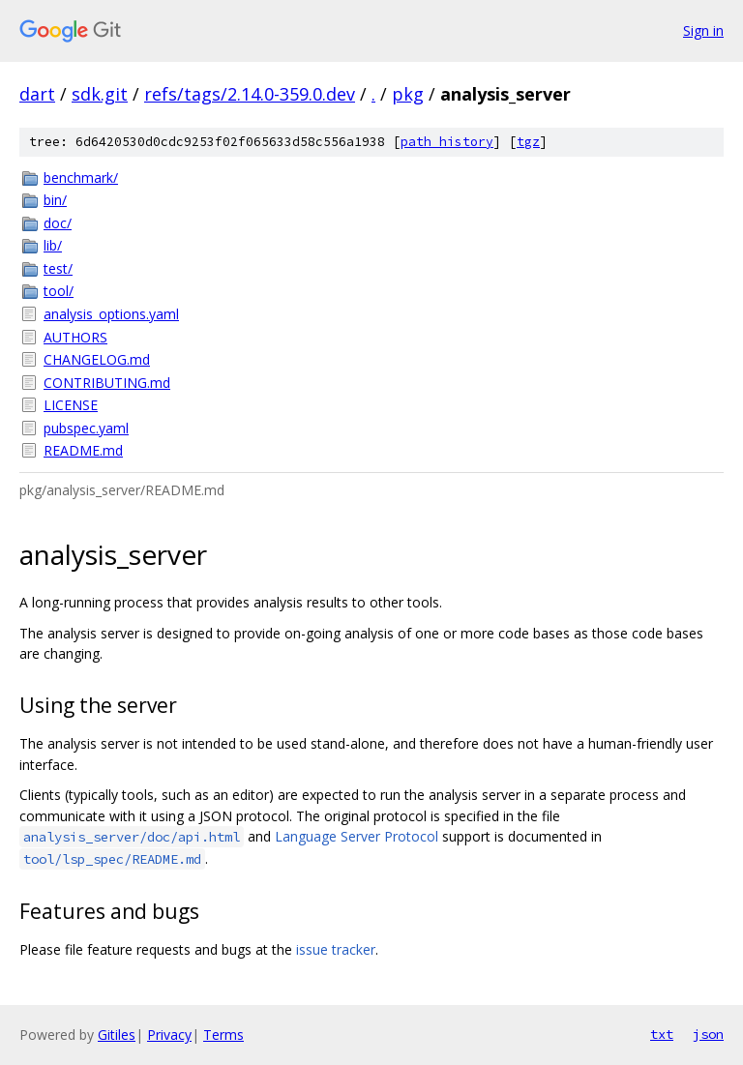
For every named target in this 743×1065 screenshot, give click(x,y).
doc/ (58, 223)
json (708, 1034)
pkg (408, 93)
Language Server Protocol (356, 836)
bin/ (55, 200)
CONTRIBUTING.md (107, 382)
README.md (83, 450)
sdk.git (100, 93)
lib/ (53, 245)
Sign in (703, 30)
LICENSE (71, 405)
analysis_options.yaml (111, 314)
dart (37, 93)
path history (447, 141)
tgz (528, 141)
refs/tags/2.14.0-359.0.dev (249, 93)
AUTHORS (75, 337)
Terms (223, 1034)
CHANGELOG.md (97, 359)
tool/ (59, 290)
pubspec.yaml (86, 428)
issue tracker (335, 949)
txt (661, 1034)
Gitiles (116, 1034)
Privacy (169, 1034)
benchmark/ (81, 177)
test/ (58, 268)
